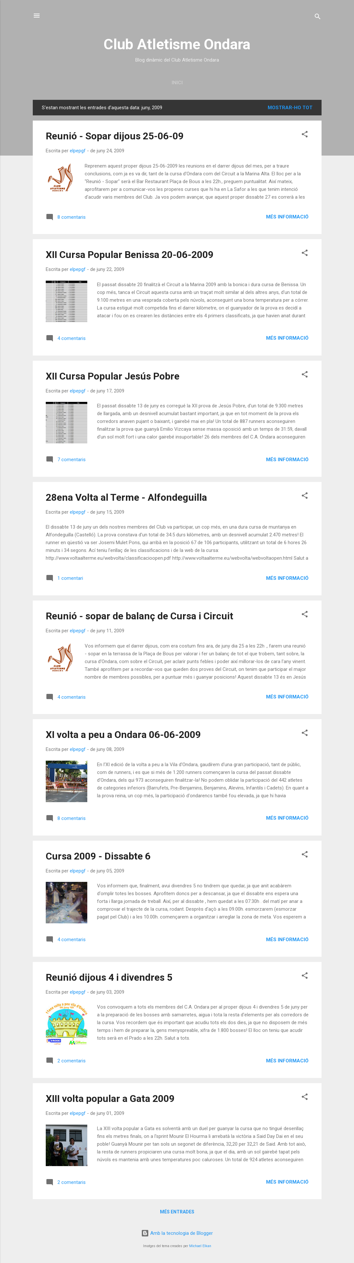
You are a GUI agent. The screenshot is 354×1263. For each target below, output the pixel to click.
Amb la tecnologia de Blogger (177, 1233)
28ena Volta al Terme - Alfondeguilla (126, 497)
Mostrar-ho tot (290, 108)
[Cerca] (318, 18)
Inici (177, 83)
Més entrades (177, 1211)
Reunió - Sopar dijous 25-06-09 (115, 136)
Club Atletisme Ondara (177, 44)
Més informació (287, 217)
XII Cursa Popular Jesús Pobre (112, 376)
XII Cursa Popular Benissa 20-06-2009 (130, 254)
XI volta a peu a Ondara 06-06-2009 (123, 734)
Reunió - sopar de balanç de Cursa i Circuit (139, 616)
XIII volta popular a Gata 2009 (110, 1098)
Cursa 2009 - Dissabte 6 (98, 856)
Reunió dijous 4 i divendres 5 (109, 977)
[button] (305, 135)
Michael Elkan (200, 1246)
